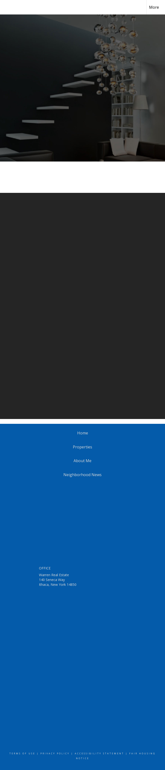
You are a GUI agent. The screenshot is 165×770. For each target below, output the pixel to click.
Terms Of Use (22, 753)
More (154, 7)
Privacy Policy (55, 753)
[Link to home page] (6, 7)
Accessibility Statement (99, 753)
